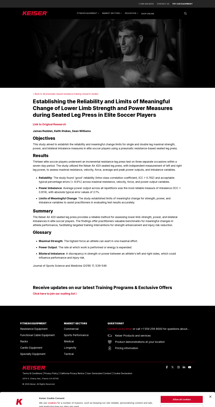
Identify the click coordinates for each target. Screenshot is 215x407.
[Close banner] (210, 383)
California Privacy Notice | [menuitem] (73, 373)
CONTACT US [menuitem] (163, 4)
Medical (69, 341)
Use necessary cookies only (182, 394)
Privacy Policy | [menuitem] (52, 373)
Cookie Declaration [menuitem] (122, 373)
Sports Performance (76, 335)
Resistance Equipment (33, 328)
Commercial (71, 328)
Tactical (69, 353)
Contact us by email (120, 328)
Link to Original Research (49, 124)
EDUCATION (131, 13)
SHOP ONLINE (147, 14)
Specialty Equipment (32, 353)
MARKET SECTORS (112, 13)
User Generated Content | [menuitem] (99, 373)
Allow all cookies (182, 386)
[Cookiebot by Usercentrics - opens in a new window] (19, 401)
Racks (24, 341)
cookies (52, 389)
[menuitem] (181, 4)
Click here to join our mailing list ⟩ (55, 293)
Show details (46, 401)
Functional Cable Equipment (37, 335)
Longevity (70, 347)
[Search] (185, 13)
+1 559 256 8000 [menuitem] (146, 4)
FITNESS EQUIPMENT (33, 323)
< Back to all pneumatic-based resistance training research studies (65, 94)
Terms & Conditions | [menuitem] (33, 373)
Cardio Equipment (31, 347)
